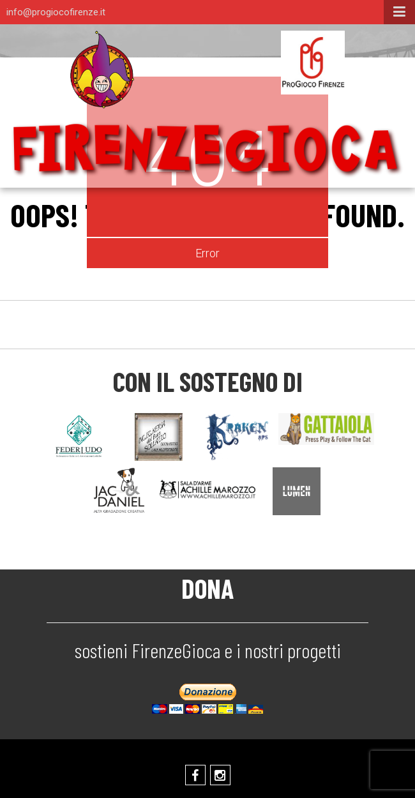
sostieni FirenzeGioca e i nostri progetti (208, 650)
